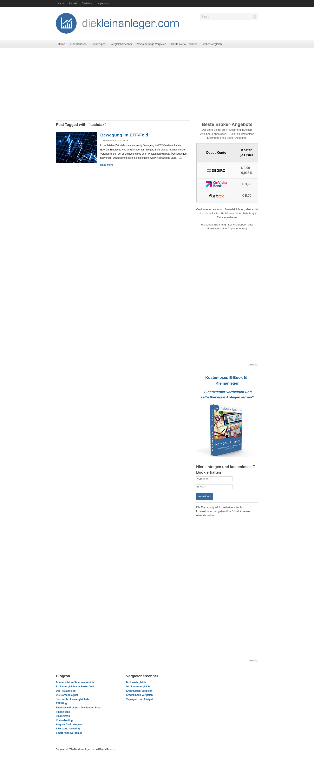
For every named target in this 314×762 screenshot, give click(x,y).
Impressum (103, 3)
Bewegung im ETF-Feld (124, 135)
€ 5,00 (246, 195)
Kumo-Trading (64, 720)
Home (61, 44)
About (61, 3)
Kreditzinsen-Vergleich (139, 695)
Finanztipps (98, 44)
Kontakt (73, 3)
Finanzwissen (78, 44)
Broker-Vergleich (212, 44)
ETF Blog (61, 703)
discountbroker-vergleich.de (72, 699)
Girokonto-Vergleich (138, 686)
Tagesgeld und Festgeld (140, 699)
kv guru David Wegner (69, 724)
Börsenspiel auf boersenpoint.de (75, 682)
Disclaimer (87, 3)
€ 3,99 (246, 184)
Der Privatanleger (66, 690)
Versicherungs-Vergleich (151, 44)
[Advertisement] (157, 84)
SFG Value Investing (68, 728)
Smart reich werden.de (69, 732)
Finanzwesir (63, 716)
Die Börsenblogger (67, 695)
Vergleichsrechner (121, 44)
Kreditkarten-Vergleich (139, 690)
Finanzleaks (63, 711)
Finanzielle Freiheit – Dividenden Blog (78, 707)
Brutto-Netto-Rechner (184, 44)
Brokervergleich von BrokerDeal (75, 686)
